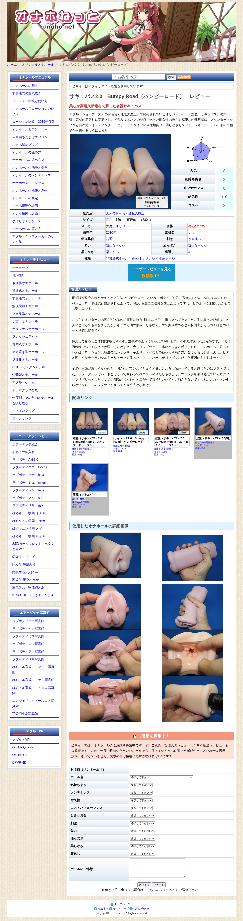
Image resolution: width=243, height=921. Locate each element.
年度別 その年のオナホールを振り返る (33, 400)
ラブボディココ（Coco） (30, 467)
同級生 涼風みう (24, 564)
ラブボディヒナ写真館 (28, 628)
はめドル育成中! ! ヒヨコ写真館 (33, 690)
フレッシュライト (25, 336)
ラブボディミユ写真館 (28, 636)
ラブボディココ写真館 (28, 621)
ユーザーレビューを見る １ (151, 272)
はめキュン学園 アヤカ (28, 521)
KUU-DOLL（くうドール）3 (32, 595)
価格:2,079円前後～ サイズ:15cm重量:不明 (90, 486)
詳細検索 (184, 77)
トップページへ (121, 907)
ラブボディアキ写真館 (28, 651)
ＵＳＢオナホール (25, 359)
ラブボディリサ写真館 (28, 659)
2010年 (111, 232)
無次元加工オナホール (28, 306)
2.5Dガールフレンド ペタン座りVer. (33, 546)
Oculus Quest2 (23, 747)
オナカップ (20, 267)
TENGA (17, 275)
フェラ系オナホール (26, 313)
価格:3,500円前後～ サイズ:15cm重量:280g (213, 428)
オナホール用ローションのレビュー (33, 111)
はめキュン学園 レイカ (28, 536)
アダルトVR (20, 739)
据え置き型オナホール (28, 352)
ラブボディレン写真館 (28, 644)
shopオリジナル (143, 258)
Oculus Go (19, 755)
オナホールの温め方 (26, 152)
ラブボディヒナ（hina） (29, 475)
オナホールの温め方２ (28, 160)
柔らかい (112, 252)
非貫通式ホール (117, 258)
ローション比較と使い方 (30, 101)
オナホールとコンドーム (30, 129)
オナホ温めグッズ (25, 144)
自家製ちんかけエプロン (30, 137)
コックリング (22, 418)
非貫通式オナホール (26, 298)
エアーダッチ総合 (25, 444)
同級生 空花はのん (25, 572)
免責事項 (101, 912)
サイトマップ (119, 912)
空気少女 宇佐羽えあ (28, 587)
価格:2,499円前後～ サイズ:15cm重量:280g (90, 432)
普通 (109, 239)
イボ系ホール (165, 258)
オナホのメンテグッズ (28, 183)
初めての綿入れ (23, 452)
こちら (151, 893)
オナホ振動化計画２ (26, 213)
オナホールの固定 (25, 198)
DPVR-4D (19, 762)
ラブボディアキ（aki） (28, 498)
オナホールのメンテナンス (31, 175)
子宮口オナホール (25, 321)
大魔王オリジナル (119, 226)
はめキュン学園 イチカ (28, 513)
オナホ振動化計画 (25, 205)
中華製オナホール (25, 374)
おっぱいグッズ (23, 410)
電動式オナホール (25, 344)
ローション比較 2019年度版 (33, 121)
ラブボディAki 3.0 (25, 459)
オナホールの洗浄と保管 (30, 167)
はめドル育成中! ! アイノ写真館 (33, 669)
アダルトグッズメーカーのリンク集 (33, 239)
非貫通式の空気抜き (26, 93)
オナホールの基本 (25, 85)
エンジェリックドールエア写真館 (33, 703)
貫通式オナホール (25, 290)
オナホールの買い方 (26, 228)
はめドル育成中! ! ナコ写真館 (33, 680)
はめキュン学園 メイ (27, 528)
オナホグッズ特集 (25, 390)
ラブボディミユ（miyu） (30, 482)
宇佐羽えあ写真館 (25, 713)
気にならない (115, 245)
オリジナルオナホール (28, 329)
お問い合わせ (139, 912)
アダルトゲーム (23, 382)
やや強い (194, 239)
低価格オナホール (25, 283)
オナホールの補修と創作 (30, 190)
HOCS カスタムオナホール (31, 367)
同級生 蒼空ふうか (25, 579)
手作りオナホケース (26, 221)
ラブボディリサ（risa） (29, 505)
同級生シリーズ (23, 557)
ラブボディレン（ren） (29, 490)
